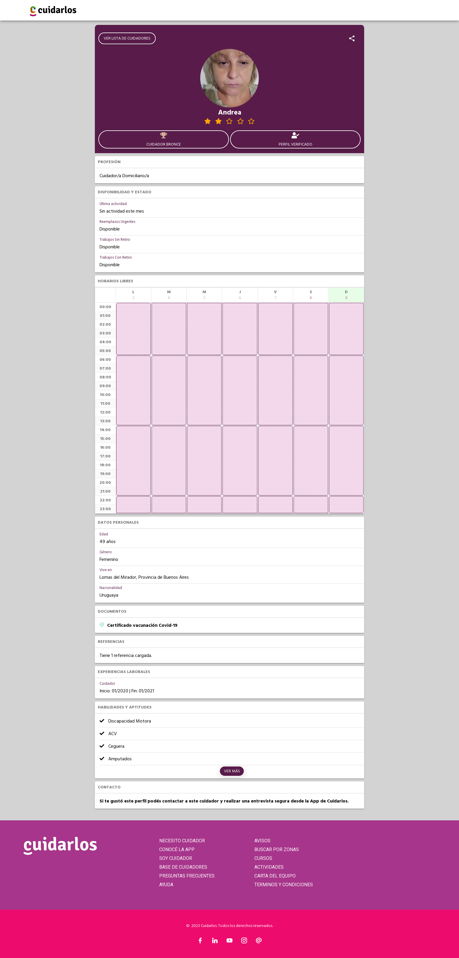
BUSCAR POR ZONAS (276, 849)
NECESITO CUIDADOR (182, 840)
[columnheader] (133, 295)
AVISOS (262, 840)
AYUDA (166, 884)
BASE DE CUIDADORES (183, 867)
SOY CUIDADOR (175, 858)
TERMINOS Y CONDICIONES (283, 884)
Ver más (232, 771)
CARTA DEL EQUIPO (275, 876)
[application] (133, 329)
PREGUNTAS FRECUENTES (187, 876)
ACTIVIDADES (269, 867)
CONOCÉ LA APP (177, 849)
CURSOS (263, 858)
